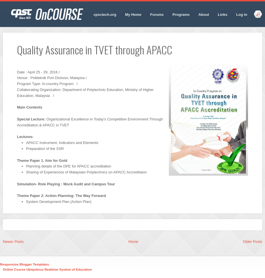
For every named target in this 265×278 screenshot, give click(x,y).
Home (133, 241)
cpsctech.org (104, 14)
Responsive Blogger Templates (24, 264)
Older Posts (252, 241)
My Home (133, 14)
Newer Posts (13, 241)
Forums (157, 14)
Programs (181, 14)
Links (222, 14)
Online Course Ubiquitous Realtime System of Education (47, 269)
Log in (241, 14)
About (203, 14)
